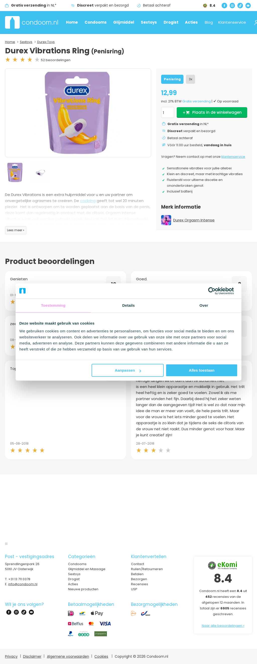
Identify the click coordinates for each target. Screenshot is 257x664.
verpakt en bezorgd (103, 5)
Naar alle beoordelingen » (223, 625)
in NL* (33, 5)
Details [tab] (128, 305)
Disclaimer (32, 656)
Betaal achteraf (157, 5)
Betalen (137, 574)
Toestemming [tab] (53, 305)
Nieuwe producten (83, 589)
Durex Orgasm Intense (194, 220)
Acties (191, 22)
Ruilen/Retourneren (147, 569)
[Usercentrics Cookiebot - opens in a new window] (216, 291)
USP (134, 589)
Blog (209, 22)
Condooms (96, 22)
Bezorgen (139, 579)
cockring (88, 200)
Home (72, 22)
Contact (137, 564)
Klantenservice (232, 22)
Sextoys (149, 22)
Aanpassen (128, 370)
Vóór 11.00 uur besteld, (199, 145)
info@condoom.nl (22, 584)
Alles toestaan (202, 370)
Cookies (101, 656)
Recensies (139, 584)
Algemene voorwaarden (68, 656)
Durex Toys (46, 42)
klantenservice (233, 156)
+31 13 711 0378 (19, 579)
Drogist (171, 22)
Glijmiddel (123, 22)
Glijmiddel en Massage (86, 569)
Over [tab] (204, 305)
